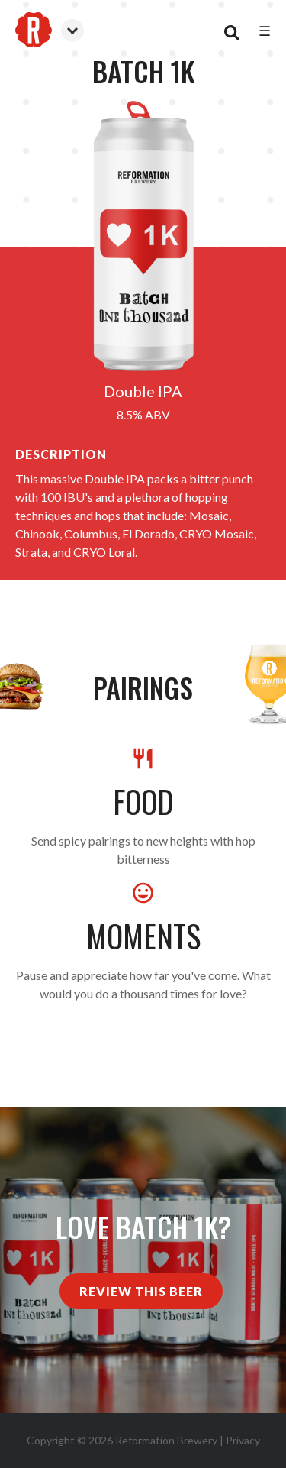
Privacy (243, 1440)
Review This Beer (141, 1291)
